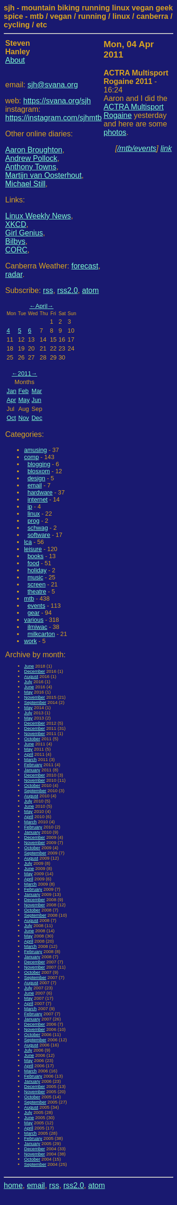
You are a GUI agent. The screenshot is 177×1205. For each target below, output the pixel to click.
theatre (36, 591)
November (34, 697)
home (13, 1185)
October (32, 738)
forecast (84, 266)
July (28, 681)
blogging (38, 464)
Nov (23, 417)
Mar (37, 390)
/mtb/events (136, 148)
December (34, 671)
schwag (37, 527)
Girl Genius (24, 233)
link (166, 148)
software (38, 534)
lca (28, 541)
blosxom (38, 471)
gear (33, 612)
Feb (23, 390)
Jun (37, 399)
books (35, 556)
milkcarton (41, 633)
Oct (11, 417)
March (30, 759)
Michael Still (25, 184)
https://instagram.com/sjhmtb (53, 118)
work (30, 640)
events (36, 605)
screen (36, 584)
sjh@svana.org (52, 85)
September (35, 702)
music (35, 577)
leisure (33, 548)
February (33, 764)
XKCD (15, 224)
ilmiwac (37, 626)
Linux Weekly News (38, 216)
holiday (37, 570)
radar (13, 274)
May (24, 399)
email (34, 485)
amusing (35, 449)
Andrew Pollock (31, 158)
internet (37, 499)
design (36, 478)
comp (31, 456)
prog (33, 520)
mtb (29, 598)
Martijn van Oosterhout (43, 175)
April (41, 306)
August (31, 676)
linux (33, 513)
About (15, 60)
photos (115, 132)
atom (90, 290)
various (33, 619)
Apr (11, 399)
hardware (39, 492)
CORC (16, 250)
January (32, 769)
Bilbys (15, 241)
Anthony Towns (30, 167)
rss (48, 290)
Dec (37, 417)
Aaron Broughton (33, 150)
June (29, 666)
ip (29, 506)
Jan (12, 390)
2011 (24, 373)
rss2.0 (67, 290)
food (33, 563)
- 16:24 (136, 81)
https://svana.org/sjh (57, 101)
